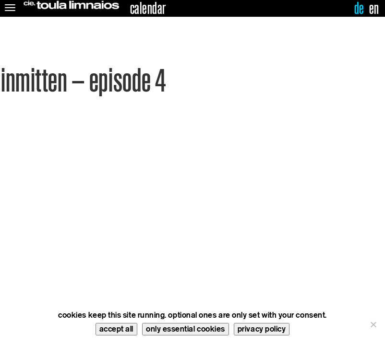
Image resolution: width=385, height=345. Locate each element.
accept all (116, 329)
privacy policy (262, 329)
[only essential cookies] (373, 324)
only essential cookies (185, 329)
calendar (148, 8)
